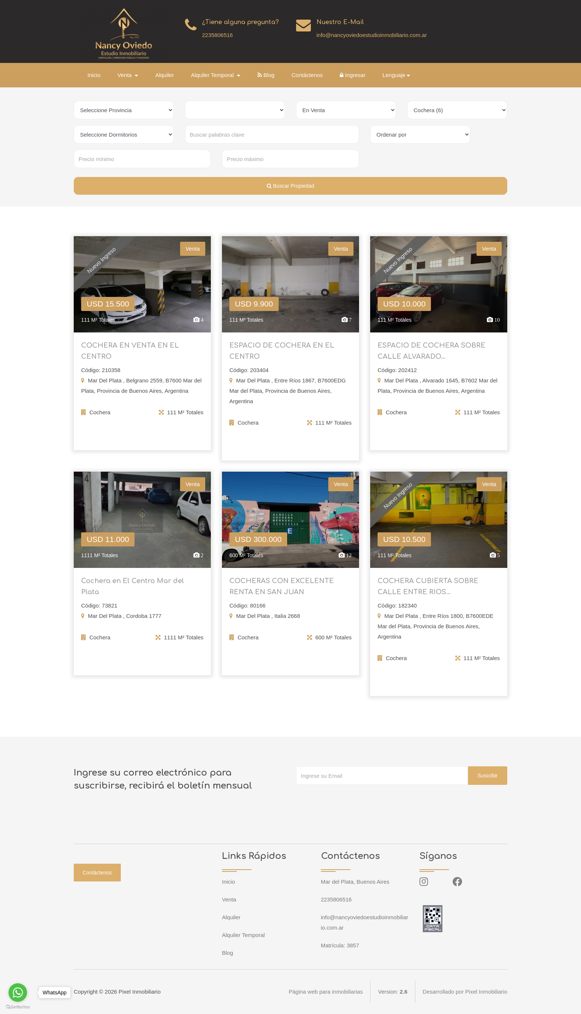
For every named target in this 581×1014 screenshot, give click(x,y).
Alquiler (164, 75)
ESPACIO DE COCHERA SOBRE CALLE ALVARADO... (431, 356)
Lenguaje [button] (393, 75)
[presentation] (352, 799)
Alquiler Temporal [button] (213, 75)
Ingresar (352, 75)
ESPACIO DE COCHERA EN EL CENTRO (281, 356)
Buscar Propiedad (290, 186)
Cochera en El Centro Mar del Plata (132, 591)
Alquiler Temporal (243, 935)
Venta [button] (125, 75)
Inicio (93, 75)
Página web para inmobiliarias (326, 991)
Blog (266, 75)
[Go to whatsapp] (18, 992)
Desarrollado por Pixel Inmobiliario (465, 991)
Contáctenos (307, 75)
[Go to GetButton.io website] (18, 1006)
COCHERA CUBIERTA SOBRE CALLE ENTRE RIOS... (428, 591)
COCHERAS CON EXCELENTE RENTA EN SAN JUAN (281, 591)
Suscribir (488, 776)
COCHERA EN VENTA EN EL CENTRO (130, 356)
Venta (229, 899)
